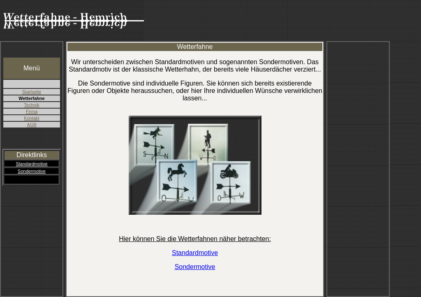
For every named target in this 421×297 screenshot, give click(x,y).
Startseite (31, 91)
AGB (31, 124)
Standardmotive (31, 163)
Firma (31, 111)
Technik (31, 104)
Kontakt (31, 118)
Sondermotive (32, 171)
